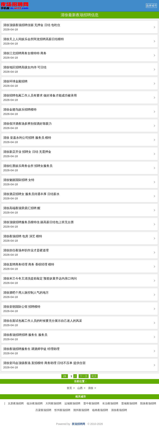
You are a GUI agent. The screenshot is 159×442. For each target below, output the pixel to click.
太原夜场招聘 (16, 403)
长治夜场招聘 (110, 403)
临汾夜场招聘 (35, 403)
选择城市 (151, 5)
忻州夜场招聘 (62, 410)
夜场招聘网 (78, 423)
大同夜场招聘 (53, 403)
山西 (80, 387)
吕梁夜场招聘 (43, 410)
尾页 (94, 376)
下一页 (84, 376)
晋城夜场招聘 (129, 403)
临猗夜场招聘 (100, 410)
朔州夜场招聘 (81, 410)
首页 (69, 387)
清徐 (90, 387)
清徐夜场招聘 (119, 410)
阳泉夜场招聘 (148, 403)
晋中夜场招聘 (91, 403)
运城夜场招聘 (72, 403)
